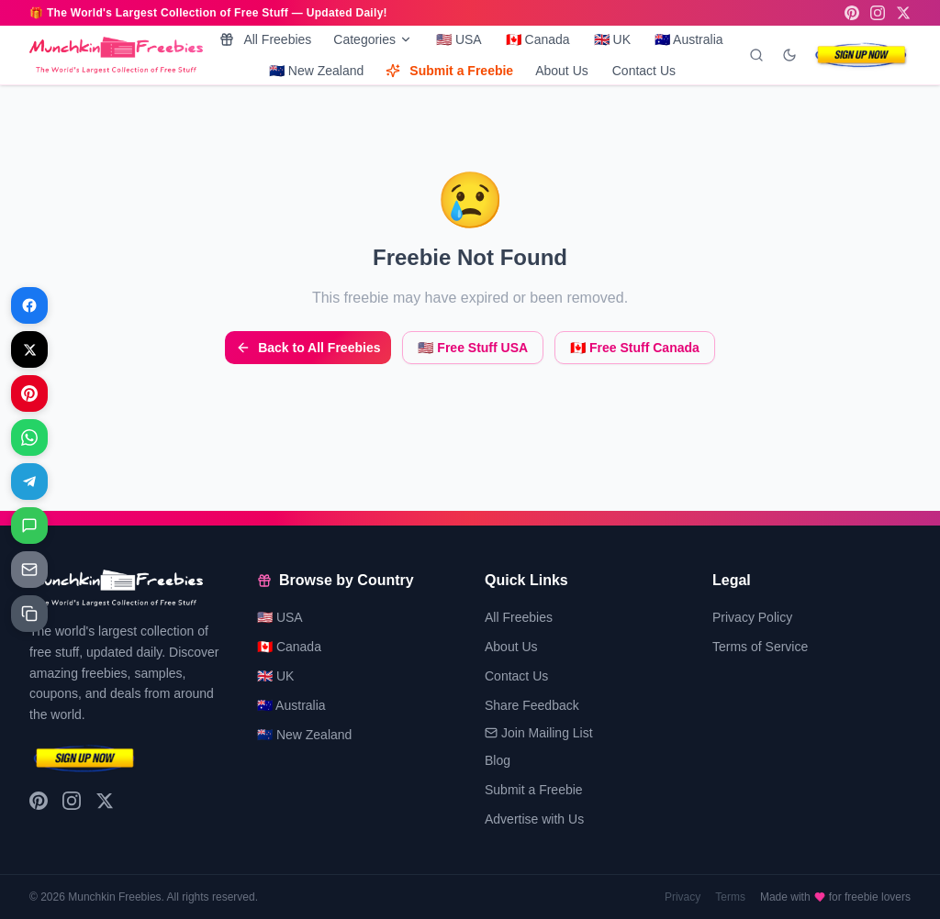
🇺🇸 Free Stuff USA (473, 347)
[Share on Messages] (29, 525)
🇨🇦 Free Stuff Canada (634, 347)
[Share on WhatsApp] (29, 437)
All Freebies (265, 39)
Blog (497, 760)
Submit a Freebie (449, 70)
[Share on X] (29, 349)
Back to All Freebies (308, 347)
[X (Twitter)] (903, 13)
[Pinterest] (852, 13)
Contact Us (644, 70)
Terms (730, 897)
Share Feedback (532, 705)
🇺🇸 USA (459, 39)
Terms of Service (760, 646)
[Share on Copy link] (29, 613)
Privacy (682, 897)
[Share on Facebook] (29, 305)
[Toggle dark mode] (789, 55)
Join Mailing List (539, 732)
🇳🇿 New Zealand (316, 70)
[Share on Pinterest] (29, 393)
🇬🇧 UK (612, 39)
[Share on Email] (29, 569)
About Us (561, 70)
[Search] (756, 55)
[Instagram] (877, 13)
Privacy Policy (752, 617)
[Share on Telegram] (29, 481)
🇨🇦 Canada (538, 39)
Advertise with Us (534, 819)
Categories (372, 39)
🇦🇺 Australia (689, 39)
